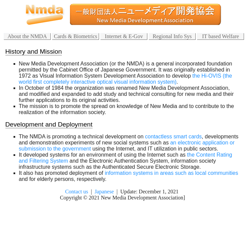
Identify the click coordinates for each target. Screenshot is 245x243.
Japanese (104, 191)
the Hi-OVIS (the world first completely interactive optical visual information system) (125, 79)
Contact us (76, 191)
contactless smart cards (173, 136)
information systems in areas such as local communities (171, 173)
